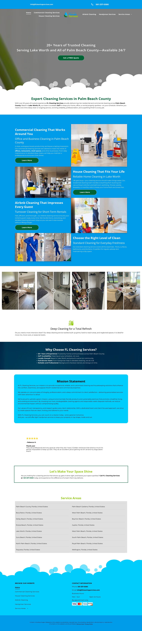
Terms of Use (80, 624)
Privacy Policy (89, 624)
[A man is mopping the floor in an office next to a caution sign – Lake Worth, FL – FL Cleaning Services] (99, 145)
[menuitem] (28, 12)
